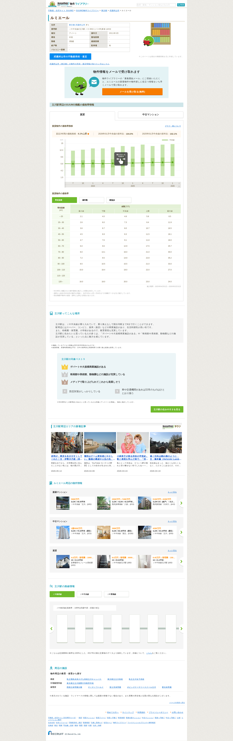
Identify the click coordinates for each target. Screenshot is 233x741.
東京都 (104, 10)
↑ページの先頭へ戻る (177, 702)
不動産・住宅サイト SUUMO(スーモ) (62, 717)
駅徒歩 (112, 200)
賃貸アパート (101, 717)
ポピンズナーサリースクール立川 (141, 687)
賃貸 (80, 717)
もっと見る (172, 492)
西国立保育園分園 (74, 687)
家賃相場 (121, 717)
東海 (76, 725)
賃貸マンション (89, 717)
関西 (80, 725)
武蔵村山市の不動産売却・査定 (70, 56)
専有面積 (58, 200)
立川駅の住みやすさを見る (167, 409)
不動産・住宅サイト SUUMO (61, 10)
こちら (149, 653)
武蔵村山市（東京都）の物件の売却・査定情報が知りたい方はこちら (80, 64)
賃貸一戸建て (112, 717)
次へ (181, 628)
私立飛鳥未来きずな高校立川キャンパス (84, 679)
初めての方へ (113, 712)
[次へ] (181, 503)
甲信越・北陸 (68, 725)
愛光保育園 (167, 687)
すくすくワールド (96, 687)
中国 (90, 725)
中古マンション (148, 717)
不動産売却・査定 (75, 722)
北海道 (50, 725)
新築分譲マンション (133, 717)
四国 (85, 725)
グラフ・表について (173, 126)
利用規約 (141, 712)
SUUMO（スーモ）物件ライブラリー (68, 4)
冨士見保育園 (115, 687)
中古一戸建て (171, 717)
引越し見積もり (96, 722)
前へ (52, 628)
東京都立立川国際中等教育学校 (80, 683)
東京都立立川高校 (115, 679)
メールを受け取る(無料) (132, 91)
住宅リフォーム (61, 722)
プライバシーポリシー (158, 712)
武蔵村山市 (114, 10)
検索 (182, 5)
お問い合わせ (177, 712)
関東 (60, 725)
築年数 (85, 200)
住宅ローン (108, 722)
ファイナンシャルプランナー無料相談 (141, 722)
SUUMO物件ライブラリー (87, 10)
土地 (178, 717)
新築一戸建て (160, 717)
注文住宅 (51, 722)
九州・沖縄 (97, 725)
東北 (56, 725)
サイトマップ (128, 712)
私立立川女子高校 (136, 679)
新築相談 (86, 722)
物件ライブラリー (119, 722)
